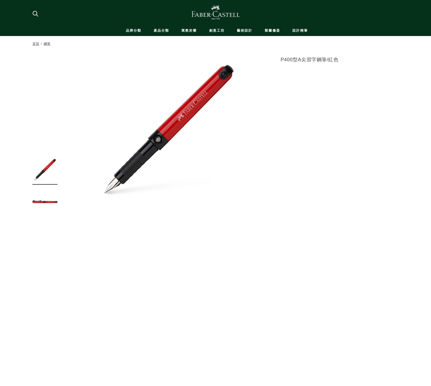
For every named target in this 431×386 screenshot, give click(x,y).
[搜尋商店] (35, 13)
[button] (44, 169)
